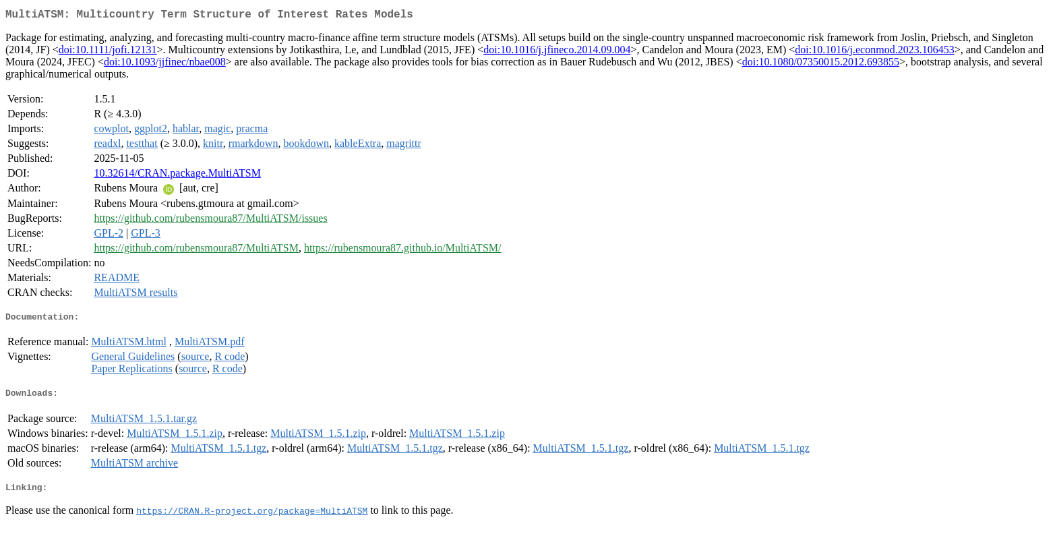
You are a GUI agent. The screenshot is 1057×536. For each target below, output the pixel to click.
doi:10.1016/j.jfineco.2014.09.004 (556, 52)
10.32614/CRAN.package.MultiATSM (177, 175)
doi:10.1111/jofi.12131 (108, 52)
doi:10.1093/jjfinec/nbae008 (165, 64)
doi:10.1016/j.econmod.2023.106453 (874, 52)
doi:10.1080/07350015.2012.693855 (820, 64)
